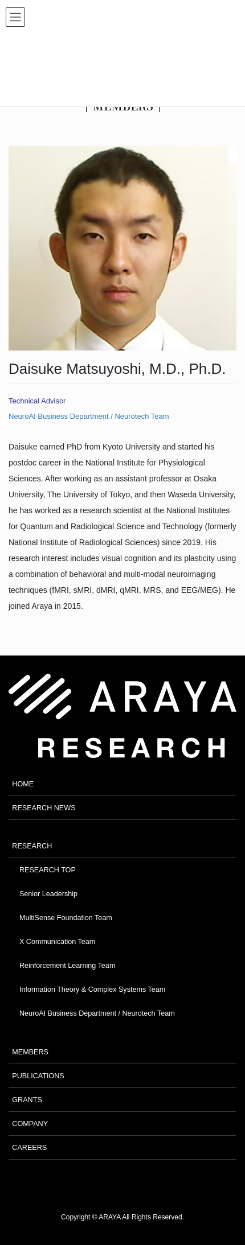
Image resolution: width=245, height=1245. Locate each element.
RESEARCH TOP (47, 870)
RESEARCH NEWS (43, 808)
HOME (23, 784)
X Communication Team (57, 942)
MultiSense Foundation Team (65, 918)
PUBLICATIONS (38, 1076)
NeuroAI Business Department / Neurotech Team (89, 416)
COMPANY (30, 1124)
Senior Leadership (48, 894)
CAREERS (29, 1148)
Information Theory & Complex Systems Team (92, 989)
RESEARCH (32, 846)
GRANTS (27, 1100)
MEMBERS (30, 1052)
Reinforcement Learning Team (67, 966)
